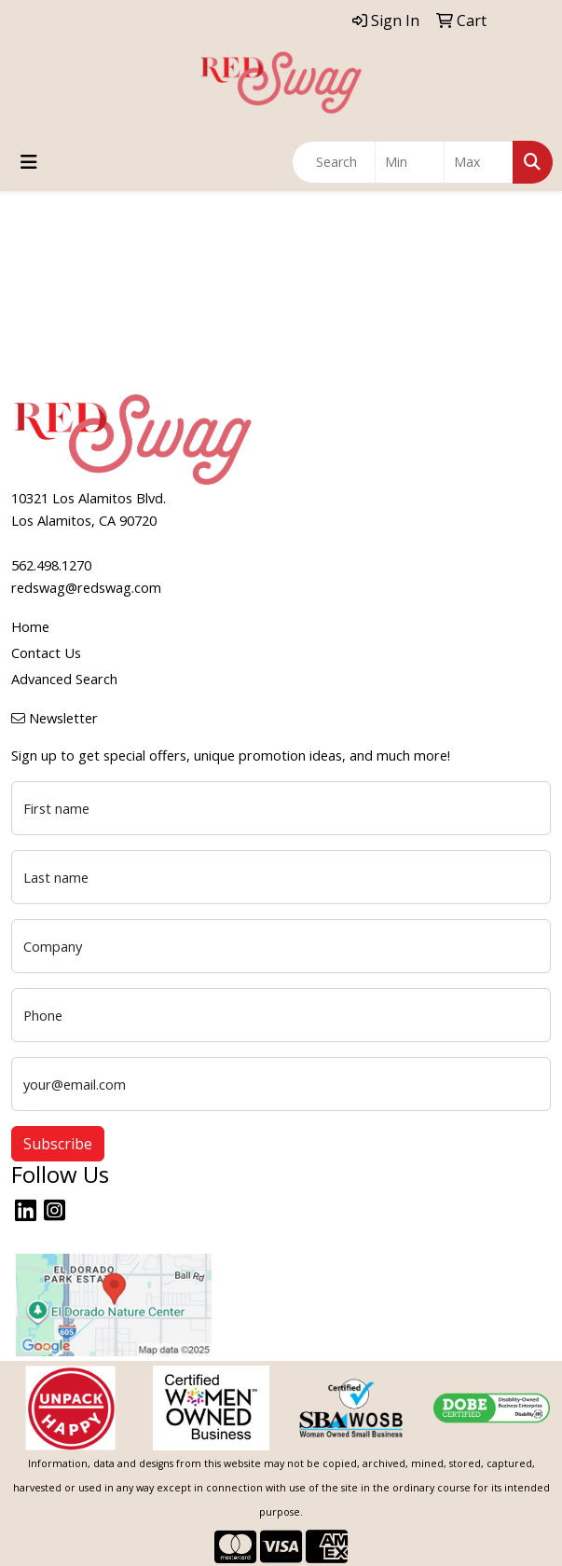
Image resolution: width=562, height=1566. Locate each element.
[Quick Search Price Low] (410, 162)
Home (30, 626)
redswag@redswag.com (86, 587)
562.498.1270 (51, 565)
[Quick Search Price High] (479, 162)
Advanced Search (64, 678)
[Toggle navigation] (28, 162)
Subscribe (57, 1143)
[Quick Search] (334, 162)
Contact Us (46, 652)
